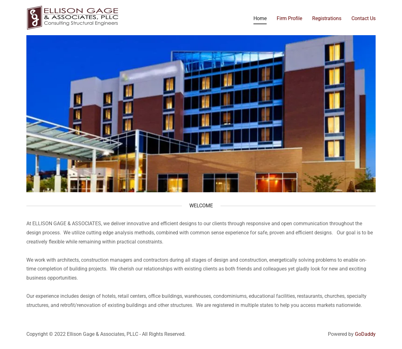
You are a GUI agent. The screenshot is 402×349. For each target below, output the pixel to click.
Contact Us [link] (363, 18)
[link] (73, 17)
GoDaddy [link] (365, 334)
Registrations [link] (326, 18)
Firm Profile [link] (289, 18)
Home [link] (260, 18)
